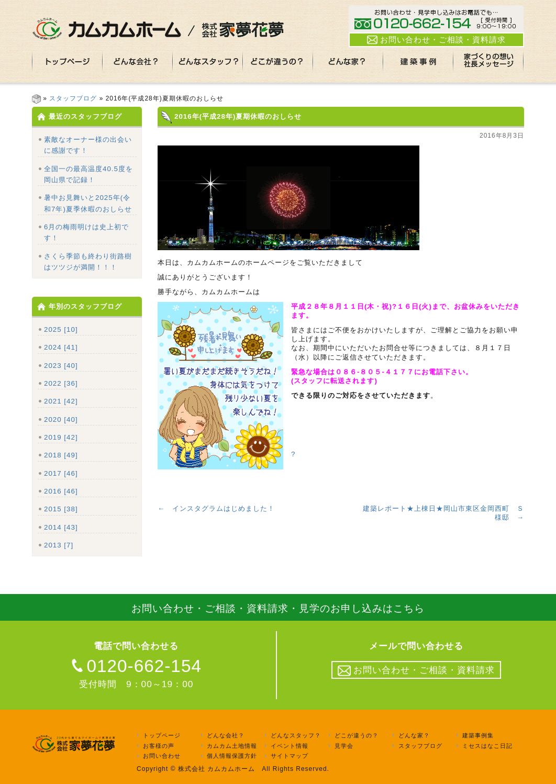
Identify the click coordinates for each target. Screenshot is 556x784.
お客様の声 (158, 746)
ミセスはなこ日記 (487, 746)
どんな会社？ (225, 735)
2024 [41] (61, 347)
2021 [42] (61, 401)
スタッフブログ (73, 98)
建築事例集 (478, 735)
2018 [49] (61, 455)
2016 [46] (61, 491)
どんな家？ (414, 735)
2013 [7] (58, 545)
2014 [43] (61, 527)
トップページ (162, 735)
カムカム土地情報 (232, 746)
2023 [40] (61, 365)
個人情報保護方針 (232, 756)
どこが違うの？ (357, 735)
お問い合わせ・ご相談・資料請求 (436, 40)
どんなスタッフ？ (296, 735)
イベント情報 (289, 746)
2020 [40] (61, 419)
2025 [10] (61, 329)
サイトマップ (289, 756)
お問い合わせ (162, 756)
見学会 (344, 746)
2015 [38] (61, 509)
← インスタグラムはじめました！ (216, 508)
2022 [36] (61, 383)
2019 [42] (61, 437)
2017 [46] (61, 473)
